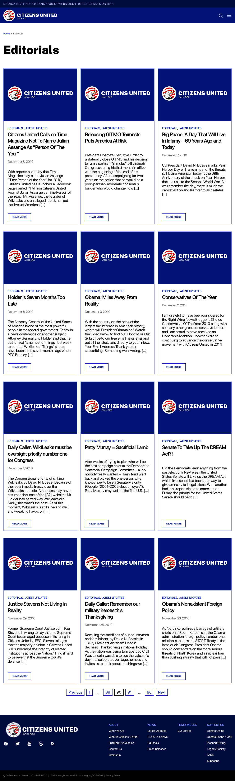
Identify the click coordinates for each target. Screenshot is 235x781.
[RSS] (52, 744)
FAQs (210, 755)
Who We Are (116, 730)
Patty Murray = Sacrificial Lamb (116, 447)
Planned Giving (216, 742)
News (152, 725)
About (113, 725)
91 (130, 692)
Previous (75, 692)
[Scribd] (40, 744)
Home (6, 33)
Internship (115, 755)
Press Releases (157, 749)
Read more (19, 217)
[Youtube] (29, 744)
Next (161, 692)
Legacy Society (216, 749)
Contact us (115, 749)
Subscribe (213, 760)
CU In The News (158, 736)
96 (149, 692)
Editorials (18, 33)
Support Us (215, 725)
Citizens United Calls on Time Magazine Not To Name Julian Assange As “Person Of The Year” (38, 144)
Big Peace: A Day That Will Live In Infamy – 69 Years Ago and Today (193, 140)
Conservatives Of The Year (189, 297)
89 (108, 692)
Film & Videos (187, 725)
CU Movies (185, 730)
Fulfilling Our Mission (121, 742)
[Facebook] (5, 744)
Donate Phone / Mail (219, 736)
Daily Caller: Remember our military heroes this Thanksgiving (112, 610)
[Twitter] (17, 744)
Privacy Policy (113, 775)
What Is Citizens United (123, 736)
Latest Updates (35, 128)
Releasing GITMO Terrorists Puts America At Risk (112, 137)
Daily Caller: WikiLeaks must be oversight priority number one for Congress (40, 453)
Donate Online (215, 730)
